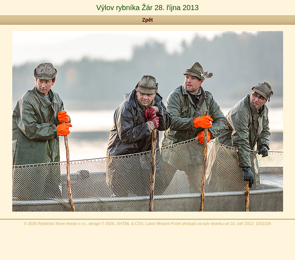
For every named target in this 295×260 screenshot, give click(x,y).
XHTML (123, 223)
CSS (139, 223)
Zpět (147, 20)
